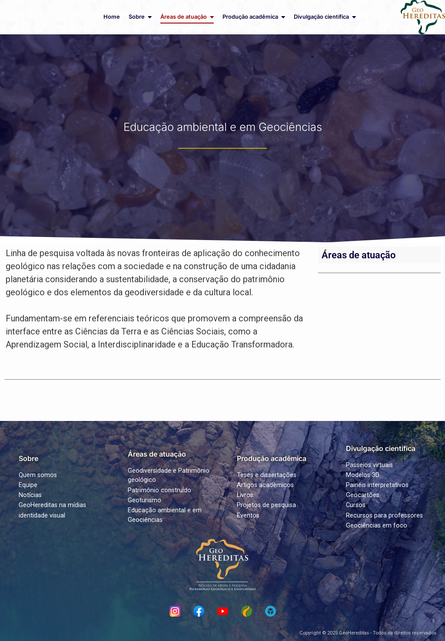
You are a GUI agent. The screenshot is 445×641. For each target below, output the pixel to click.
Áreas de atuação (358, 254)
